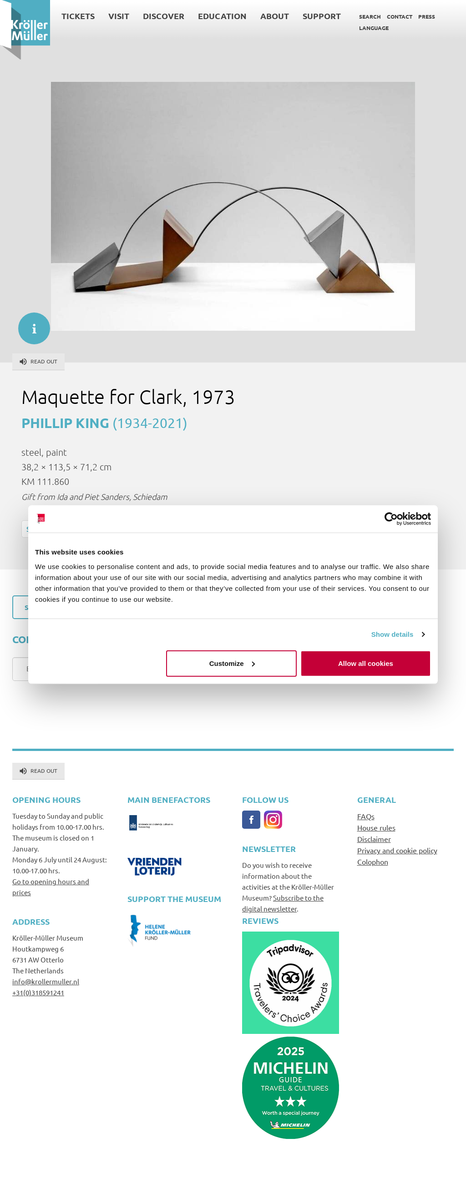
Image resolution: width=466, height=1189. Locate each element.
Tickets (78, 15)
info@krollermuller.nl (45, 981)
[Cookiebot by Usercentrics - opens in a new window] (391, 519)
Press (426, 16)
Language (374, 27)
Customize (232, 663)
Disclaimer (374, 838)
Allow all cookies (365, 663)
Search (370, 16)
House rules (376, 827)
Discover (163, 15)
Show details (392, 634)
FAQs (366, 816)
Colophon (372, 861)
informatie (29, 323)
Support (322, 15)
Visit (118, 15)
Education (222, 15)
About (274, 15)
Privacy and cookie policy (397, 850)
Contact (399, 16)
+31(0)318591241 (38, 992)
